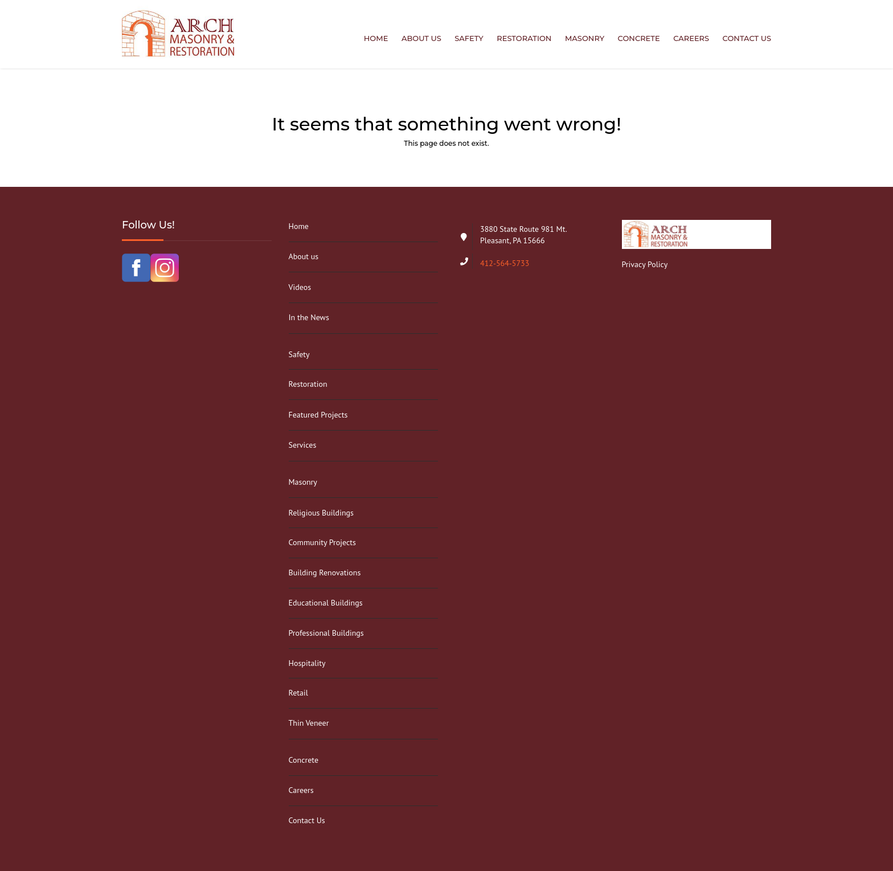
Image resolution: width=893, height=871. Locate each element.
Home (376, 38)
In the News (309, 317)
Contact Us (747, 38)
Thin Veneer (309, 723)
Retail (298, 693)
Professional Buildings (326, 633)
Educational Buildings (326, 603)
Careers (691, 38)
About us (421, 38)
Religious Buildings (321, 513)
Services (303, 445)
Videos (300, 287)
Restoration (524, 38)
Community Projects (322, 542)
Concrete (639, 38)
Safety (469, 38)
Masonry (584, 38)
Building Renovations (325, 572)
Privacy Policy (645, 264)
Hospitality (307, 663)
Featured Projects (318, 415)
